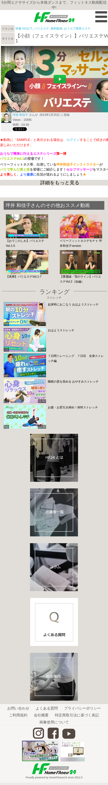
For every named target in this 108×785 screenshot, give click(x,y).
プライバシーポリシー (82, 708)
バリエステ (41, 28)
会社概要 (41, 715)
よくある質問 (47, 708)
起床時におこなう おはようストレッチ (73, 304)
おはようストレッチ (61, 330)
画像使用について (54, 722)
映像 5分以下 (24, 28)
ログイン (73, 140)
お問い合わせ (18, 708)
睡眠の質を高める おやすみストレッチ (73, 381)
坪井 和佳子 (20, 114)
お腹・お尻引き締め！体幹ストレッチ (73, 407)
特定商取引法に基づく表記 (77, 715)
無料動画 (56, 28)
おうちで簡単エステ (77, 28)
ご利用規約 (18, 715)
